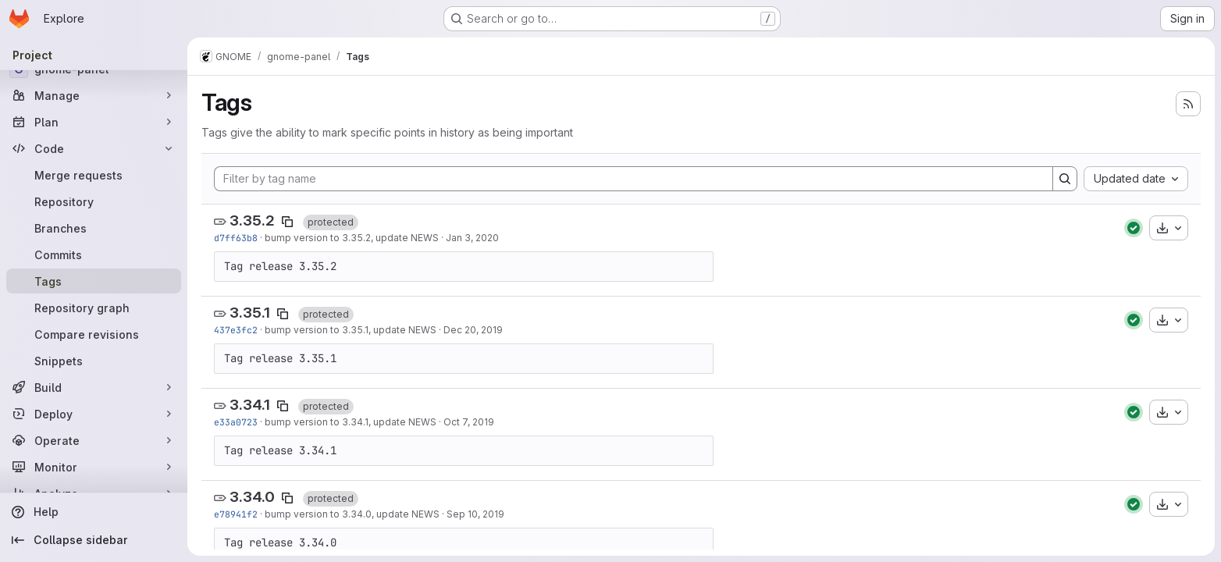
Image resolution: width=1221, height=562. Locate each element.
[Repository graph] (93, 307)
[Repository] (93, 201)
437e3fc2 (236, 330)
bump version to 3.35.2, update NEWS (352, 238)
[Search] (1064, 178)
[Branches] (93, 227)
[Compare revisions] (93, 334)
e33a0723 (236, 422)
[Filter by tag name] (633, 178)
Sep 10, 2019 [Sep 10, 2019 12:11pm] (475, 514)
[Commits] (93, 254)
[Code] (93, 148)
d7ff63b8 (236, 238)
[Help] (93, 512)
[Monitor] (93, 466)
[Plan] (93, 121)
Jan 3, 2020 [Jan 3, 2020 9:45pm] (472, 238)
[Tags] (93, 281)
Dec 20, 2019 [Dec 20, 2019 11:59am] (473, 330)
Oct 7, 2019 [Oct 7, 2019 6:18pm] (468, 422)
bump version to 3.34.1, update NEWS (350, 422)
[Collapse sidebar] (93, 540)
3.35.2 (252, 220)
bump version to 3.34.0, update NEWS (352, 514)
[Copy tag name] (287, 221)
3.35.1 (250, 313)
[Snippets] (93, 360)
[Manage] (93, 95)
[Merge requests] (93, 174)
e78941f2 (236, 514)
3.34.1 (250, 405)
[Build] (93, 387)
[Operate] (93, 440)
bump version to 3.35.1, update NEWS (350, 330)
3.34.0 (252, 497)
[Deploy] (93, 413)
